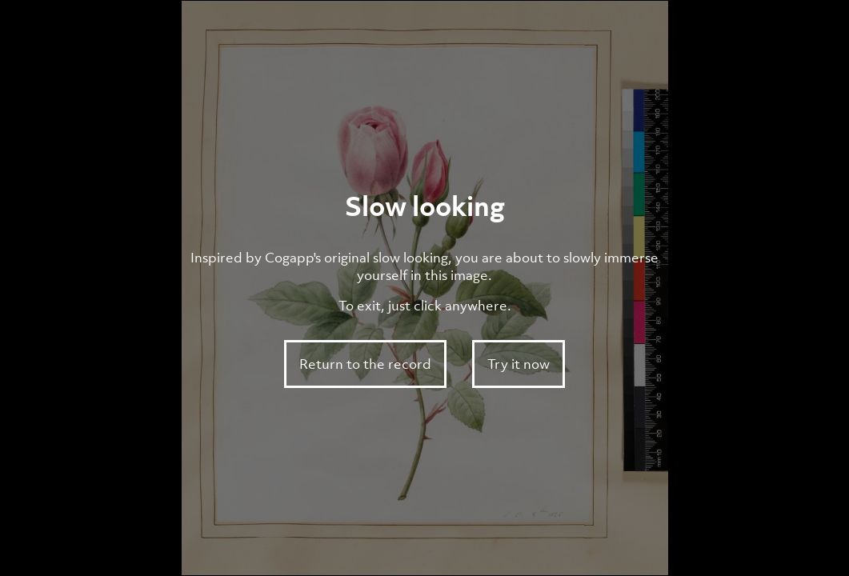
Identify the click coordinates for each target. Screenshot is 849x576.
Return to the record (365, 364)
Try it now (518, 364)
